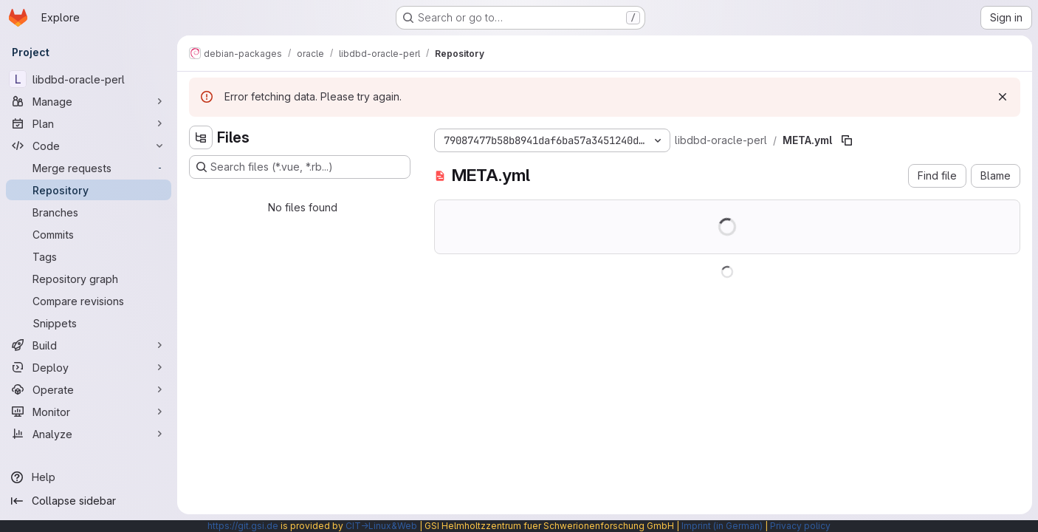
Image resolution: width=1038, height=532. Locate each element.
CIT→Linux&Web (381, 525)
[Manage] (88, 101)
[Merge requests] (88, 167)
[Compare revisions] (88, 300)
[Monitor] (88, 411)
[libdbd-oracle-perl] (88, 79)
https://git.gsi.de (242, 525)
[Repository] (88, 190)
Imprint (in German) (722, 525)
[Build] (88, 345)
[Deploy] (88, 367)
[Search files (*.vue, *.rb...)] (299, 167)
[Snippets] (88, 323)
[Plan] (88, 123)
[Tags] (88, 256)
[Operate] (88, 389)
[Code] (88, 145)
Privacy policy (800, 525)
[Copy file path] (847, 140)
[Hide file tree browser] (201, 137)
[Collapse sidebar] (88, 501)
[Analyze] (88, 433)
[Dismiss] (1002, 97)
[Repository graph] (88, 278)
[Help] (88, 477)
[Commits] (88, 234)
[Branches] (88, 212)
